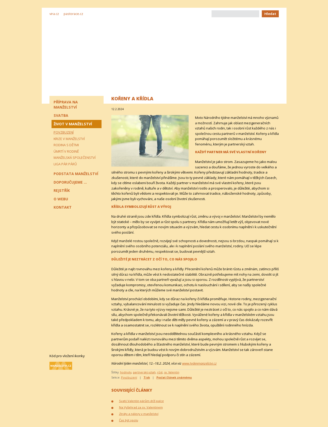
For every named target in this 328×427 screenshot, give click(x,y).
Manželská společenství (75, 157)
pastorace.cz (73, 13)
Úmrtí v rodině (66, 151)
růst (160, 372)
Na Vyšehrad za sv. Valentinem (141, 407)
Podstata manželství (76, 173)
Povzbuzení (129, 377)
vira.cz (54, 13)
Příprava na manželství (66, 105)
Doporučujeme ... (70, 182)
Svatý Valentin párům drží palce (141, 401)
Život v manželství (73, 123)
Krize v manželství (69, 138)
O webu (61, 198)
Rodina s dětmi (66, 145)
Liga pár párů (65, 164)
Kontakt (63, 207)
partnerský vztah (144, 372)
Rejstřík (62, 190)
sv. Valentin (171, 372)
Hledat (270, 13)
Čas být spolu (128, 420)
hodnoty (125, 372)
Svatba (61, 115)
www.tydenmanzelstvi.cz (199, 363)
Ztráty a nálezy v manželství (138, 414)
